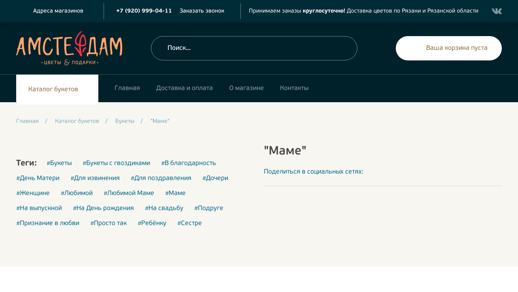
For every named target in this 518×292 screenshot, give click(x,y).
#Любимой (77, 193)
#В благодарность (188, 163)
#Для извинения (95, 178)
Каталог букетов (53, 89)
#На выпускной (39, 208)
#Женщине (33, 193)
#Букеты (59, 163)
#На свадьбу (164, 208)
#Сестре (189, 223)
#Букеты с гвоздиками (116, 163)
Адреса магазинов (58, 11)
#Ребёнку (152, 223)
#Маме (175, 193)
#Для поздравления (161, 178)
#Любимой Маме (129, 193)
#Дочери (215, 178)
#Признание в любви (47, 223)
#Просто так (108, 223)
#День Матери (37, 178)
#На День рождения (103, 208)
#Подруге (208, 208)
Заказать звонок (202, 11)
